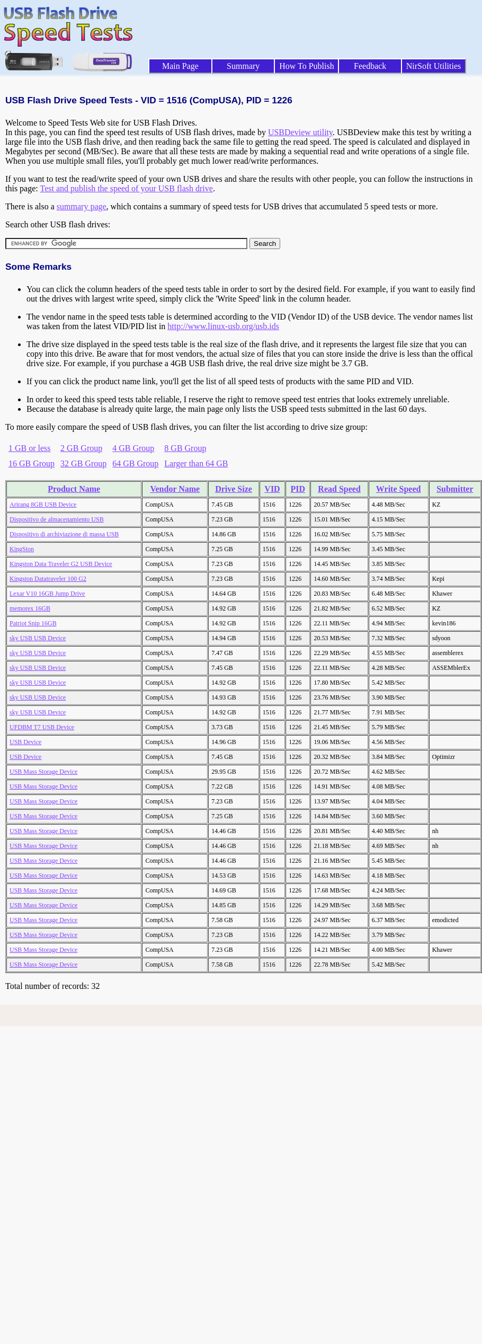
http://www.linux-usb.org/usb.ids (223, 326)
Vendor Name (175, 488)
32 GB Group (83, 463)
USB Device (25, 742)
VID (272, 488)
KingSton (22, 549)
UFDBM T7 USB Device (42, 727)
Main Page (180, 65)
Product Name (74, 488)
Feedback (370, 65)
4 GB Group (133, 448)
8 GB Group (185, 448)
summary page (81, 206)
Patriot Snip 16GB (33, 623)
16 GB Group (31, 463)
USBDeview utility (300, 132)
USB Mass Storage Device (43, 771)
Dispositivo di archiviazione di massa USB (64, 534)
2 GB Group (81, 448)
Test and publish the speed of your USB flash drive (126, 188)
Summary (243, 65)
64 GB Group (135, 463)
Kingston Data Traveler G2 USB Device (61, 564)
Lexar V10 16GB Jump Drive (47, 593)
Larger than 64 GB (196, 463)
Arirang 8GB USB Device (43, 504)
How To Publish (306, 65)
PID (298, 488)
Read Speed (339, 488)
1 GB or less (29, 448)
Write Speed (398, 488)
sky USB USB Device (38, 638)
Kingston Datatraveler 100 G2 (48, 578)
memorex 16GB (30, 608)
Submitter (454, 488)
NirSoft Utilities (433, 65)
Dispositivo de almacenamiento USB (57, 519)
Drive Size (233, 488)
